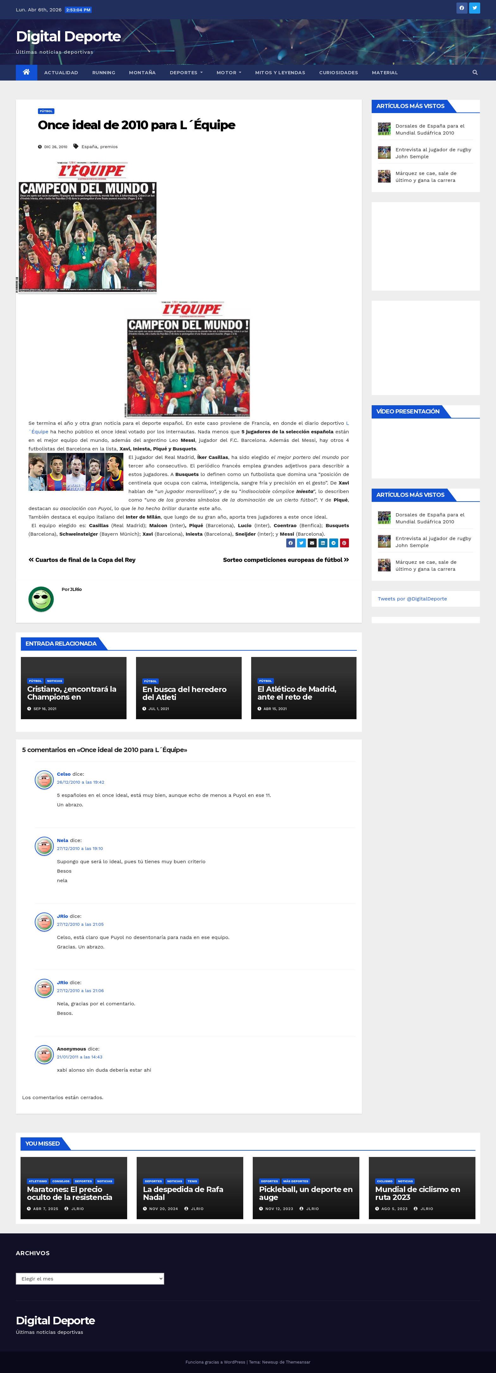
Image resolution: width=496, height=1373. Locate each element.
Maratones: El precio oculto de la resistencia (69, 1193)
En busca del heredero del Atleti (184, 693)
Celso (64, 774)
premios (109, 146)
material (385, 72)
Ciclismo (385, 1181)
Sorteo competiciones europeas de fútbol (286, 559)
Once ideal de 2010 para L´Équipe (136, 124)
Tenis (192, 1181)
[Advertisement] (425, 244)
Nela (62, 840)
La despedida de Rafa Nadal (183, 1193)
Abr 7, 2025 (46, 1209)
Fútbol (46, 111)
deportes (83, 1181)
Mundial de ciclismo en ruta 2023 (417, 1193)
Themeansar (298, 1362)
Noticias (54, 681)
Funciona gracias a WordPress (215, 1362)
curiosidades (338, 72)
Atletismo (38, 1181)
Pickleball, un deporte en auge (306, 1193)
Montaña (142, 72)
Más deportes (295, 1181)
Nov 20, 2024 (163, 1209)
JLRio (76, 589)
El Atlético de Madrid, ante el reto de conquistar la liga (297, 696)
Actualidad (61, 72)
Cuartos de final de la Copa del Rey (81, 559)
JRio (62, 916)
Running (103, 72)
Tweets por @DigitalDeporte (412, 599)
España (89, 146)
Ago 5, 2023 (394, 1209)
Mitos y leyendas (280, 72)
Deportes (186, 72)
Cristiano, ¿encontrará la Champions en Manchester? (71, 696)
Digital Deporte (68, 36)
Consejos (60, 1181)
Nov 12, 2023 (279, 1209)
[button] (475, 72)
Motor (229, 72)
